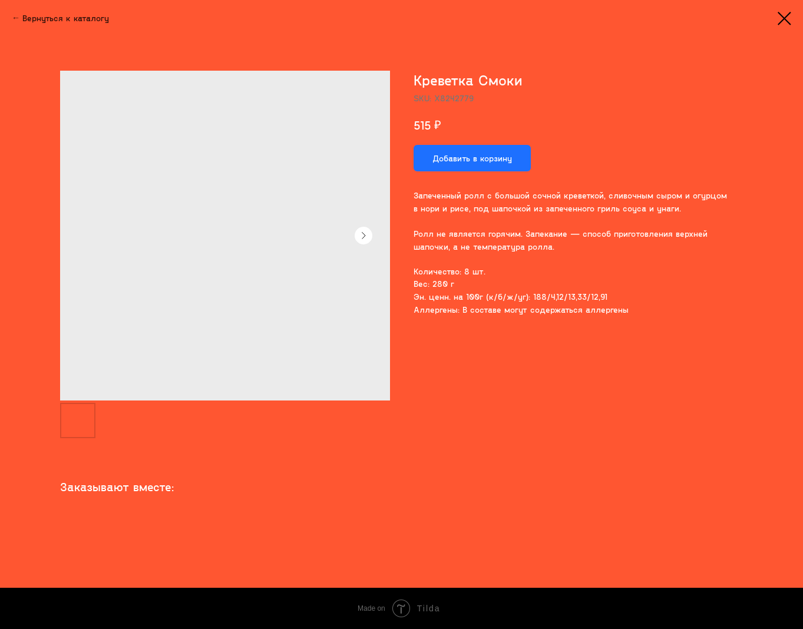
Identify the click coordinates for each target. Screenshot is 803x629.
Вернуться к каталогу (65, 18)
